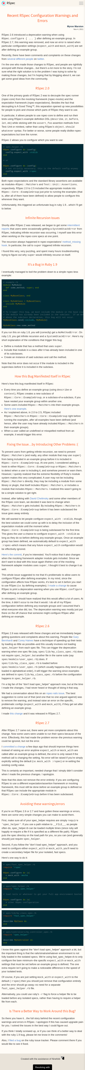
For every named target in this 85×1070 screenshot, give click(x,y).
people (29, 58)
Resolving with (42, 1062)
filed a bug (15, 1032)
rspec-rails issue (55, 687)
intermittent (73, 224)
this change (16, 707)
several (11, 58)
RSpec (11, 3)
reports (5, 227)
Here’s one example (15, 406)
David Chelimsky (39, 494)
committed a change (14, 740)
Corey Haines (25, 635)
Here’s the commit (12, 550)
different (20, 58)
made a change (57, 580)
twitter (40, 58)
